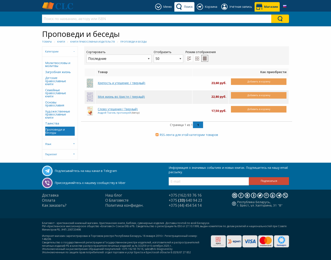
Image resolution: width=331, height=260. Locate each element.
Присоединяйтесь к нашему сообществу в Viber (90, 183)
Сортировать (119, 56)
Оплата (48, 200)
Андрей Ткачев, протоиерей (114, 112)
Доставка (50, 195)
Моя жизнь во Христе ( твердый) (121, 97)
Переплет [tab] (51, 154)
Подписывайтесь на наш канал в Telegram (86, 171)
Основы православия (54, 103)
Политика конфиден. (124, 205)
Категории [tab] (51, 51)
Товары (47, 41)
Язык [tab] (48, 144)
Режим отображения (200, 52)
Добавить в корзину (258, 81)
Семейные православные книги (55, 93)
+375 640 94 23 (185, 200)
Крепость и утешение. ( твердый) (121, 83)
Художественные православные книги (57, 114)
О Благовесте (117, 200)
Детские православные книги (55, 81)
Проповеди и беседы (133, 41)
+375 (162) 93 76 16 (185, 195)
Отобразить (168, 56)
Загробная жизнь (58, 72)
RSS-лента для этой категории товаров (189, 135)
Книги (61, 41)
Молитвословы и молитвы (57, 64)
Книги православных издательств (92, 41)
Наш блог (113, 195)
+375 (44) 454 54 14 (185, 205)
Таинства (52, 123)
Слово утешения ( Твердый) (118, 109)
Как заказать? (54, 205)
